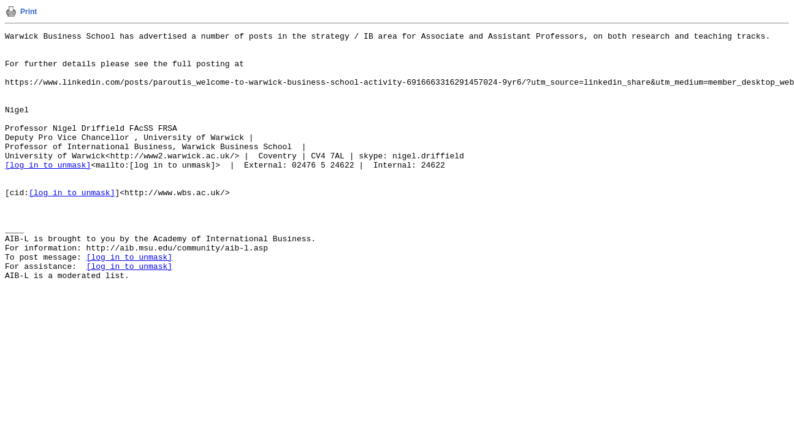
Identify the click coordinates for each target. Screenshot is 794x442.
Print (28, 11)
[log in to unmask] (48, 192)
